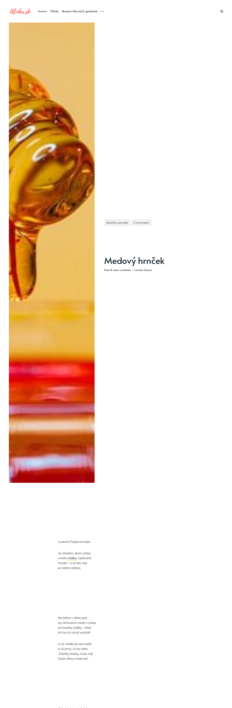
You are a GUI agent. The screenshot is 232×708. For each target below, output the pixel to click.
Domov (42, 11)
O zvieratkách (141, 222)
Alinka (127, 270)
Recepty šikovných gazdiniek (79, 11)
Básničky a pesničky (117, 222)
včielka (72, 558)
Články (54, 11)
